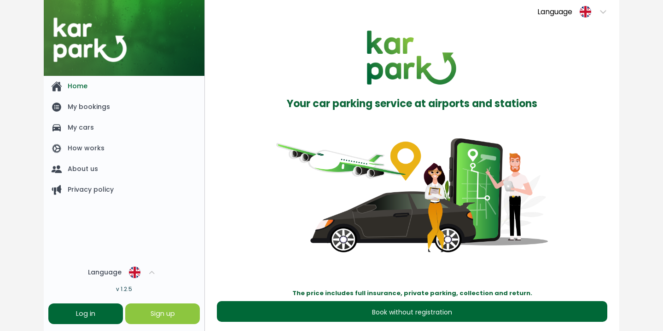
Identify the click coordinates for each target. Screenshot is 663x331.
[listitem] (124, 86)
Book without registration (412, 312)
